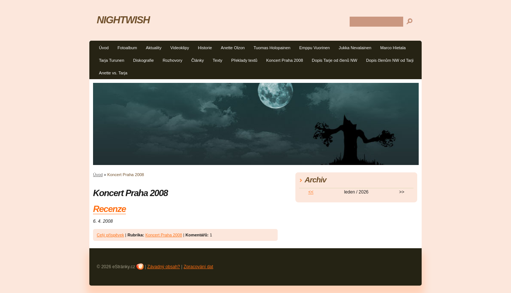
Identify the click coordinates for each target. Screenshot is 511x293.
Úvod (104, 48)
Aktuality (153, 48)
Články (197, 60)
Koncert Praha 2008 (284, 60)
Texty (217, 60)
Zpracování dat (198, 266)
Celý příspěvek (110, 235)
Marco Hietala (393, 48)
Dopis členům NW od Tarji (390, 60)
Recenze (109, 209)
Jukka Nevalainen (355, 48)
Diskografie (143, 60)
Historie (205, 48)
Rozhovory (172, 60)
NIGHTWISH (123, 20)
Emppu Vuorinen (314, 48)
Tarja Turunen (111, 60)
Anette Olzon (233, 48)
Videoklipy (179, 48)
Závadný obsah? (163, 266)
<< (310, 192)
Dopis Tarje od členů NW (334, 60)
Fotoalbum (127, 48)
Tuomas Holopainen (272, 48)
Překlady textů (244, 60)
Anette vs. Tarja (113, 73)
